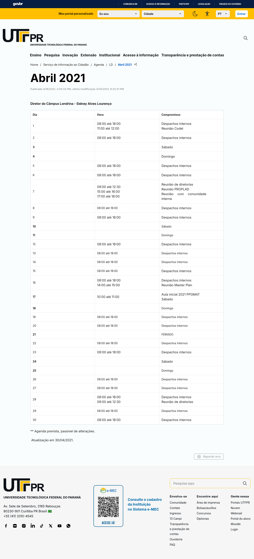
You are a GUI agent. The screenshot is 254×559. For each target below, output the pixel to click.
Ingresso (175, 513)
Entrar (241, 13)
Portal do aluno (241, 518)
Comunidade (178, 502)
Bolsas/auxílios (206, 508)
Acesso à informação (158, 4)
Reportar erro (209, 457)
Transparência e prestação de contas (192, 55)
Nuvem (235, 508)
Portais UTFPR (240, 502)
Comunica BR (130, 4)
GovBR (18, 4)
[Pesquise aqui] (206, 483)
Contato (175, 508)
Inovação (70, 55)
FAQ (172, 544)
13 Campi (176, 518)
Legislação (204, 4)
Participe (184, 4)
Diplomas (203, 518)
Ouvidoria (176, 539)
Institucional (109, 55)
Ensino (35, 55)
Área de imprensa (208, 502)
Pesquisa (52, 55)
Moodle (236, 524)
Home (34, 64)
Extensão (88, 55)
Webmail (236, 513)
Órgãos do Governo (230, 4)
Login (234, 529)
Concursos (204, 513)
